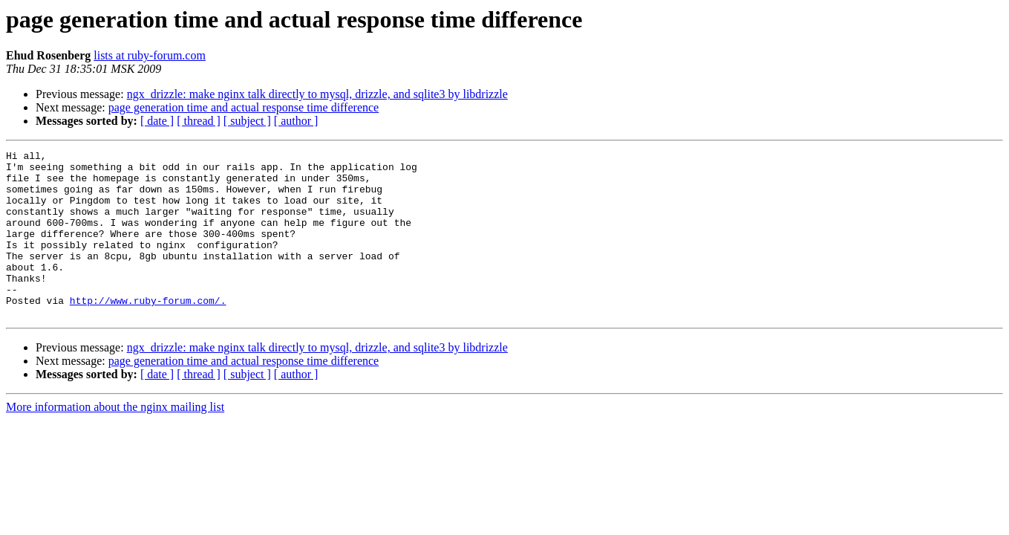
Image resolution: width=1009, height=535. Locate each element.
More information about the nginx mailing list (115, 440)
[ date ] (157, 120)
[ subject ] (247, 120)
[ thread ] (199, 120)
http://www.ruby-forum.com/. (148, 331)
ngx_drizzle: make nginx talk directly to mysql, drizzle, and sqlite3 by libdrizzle (317, 94)
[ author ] (296, 120)
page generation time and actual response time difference (243, 107)
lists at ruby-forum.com (150, 55)
